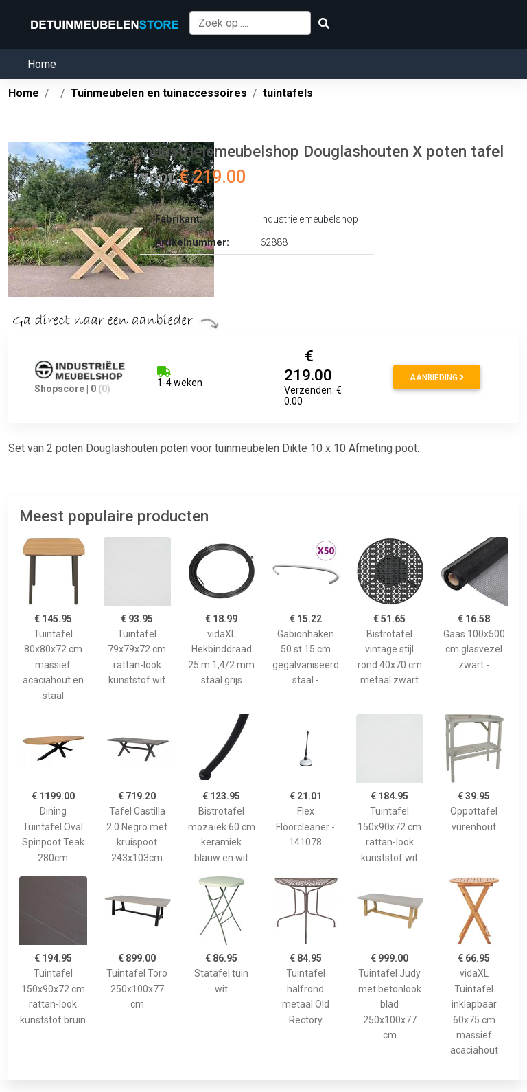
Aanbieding (437, 378)
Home (41, 64)
